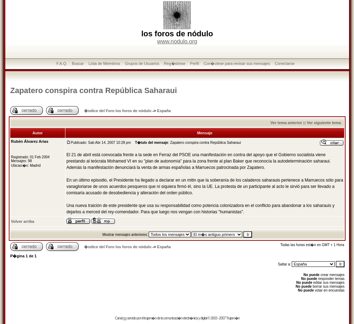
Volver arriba (22, 221)
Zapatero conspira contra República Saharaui (93, 90)
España (164, 111)
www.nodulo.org (177, 41)
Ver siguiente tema (324, 123)
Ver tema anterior (286, 123)
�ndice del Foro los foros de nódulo (117, 111)
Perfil (194, 63)
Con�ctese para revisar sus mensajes (237, 63)
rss (125, 318)
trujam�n (150, 318)
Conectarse (285, 63)
